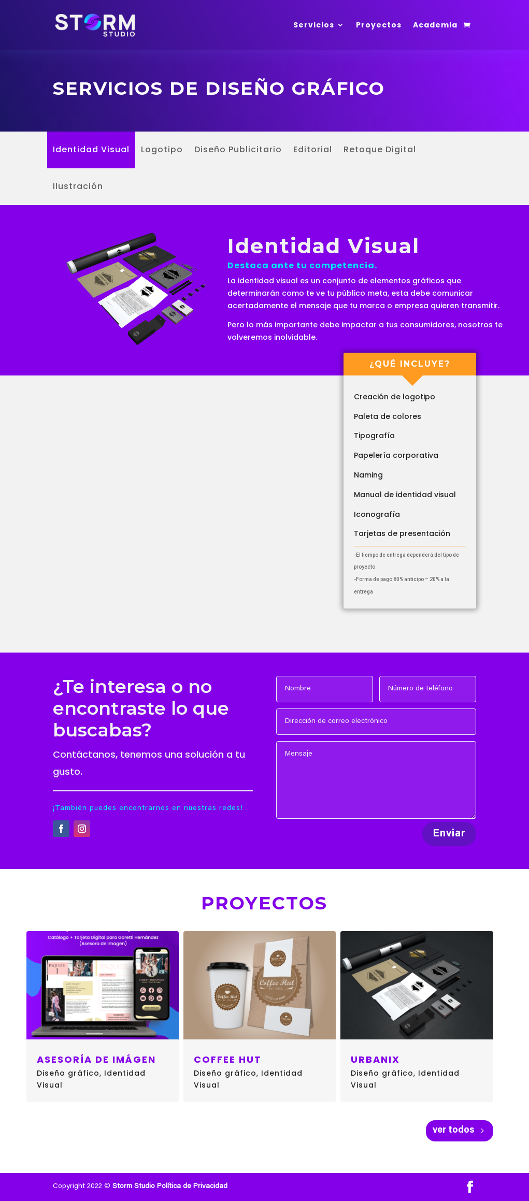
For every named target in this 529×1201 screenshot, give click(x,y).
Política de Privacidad (192, 1186)
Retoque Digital (380, 150)
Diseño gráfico (68, 1073)
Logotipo (162, 150)
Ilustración (78, 187)
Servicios (313, 25)
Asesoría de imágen (96, 1059)
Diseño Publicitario (238, 150)
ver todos (454, 1130)
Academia (435, 25)
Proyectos (379, 25)
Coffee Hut (228, 1059)
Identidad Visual (91, 150)
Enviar (449, 834)
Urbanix (375, 1059)
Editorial (312, 150)
